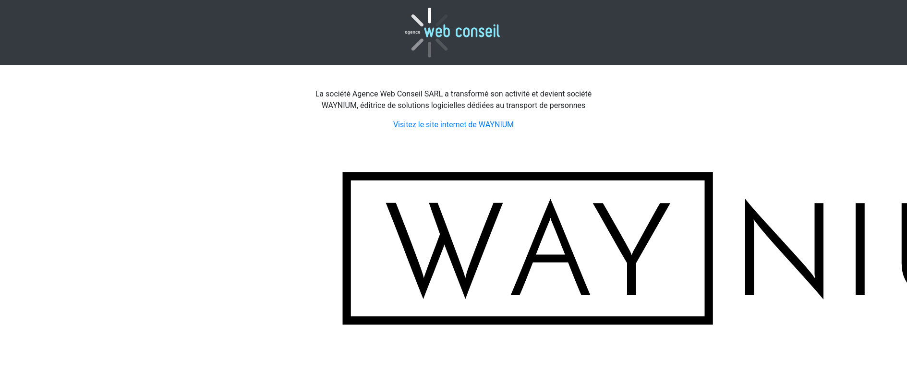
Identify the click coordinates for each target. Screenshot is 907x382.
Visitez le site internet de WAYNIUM (453, 124)
